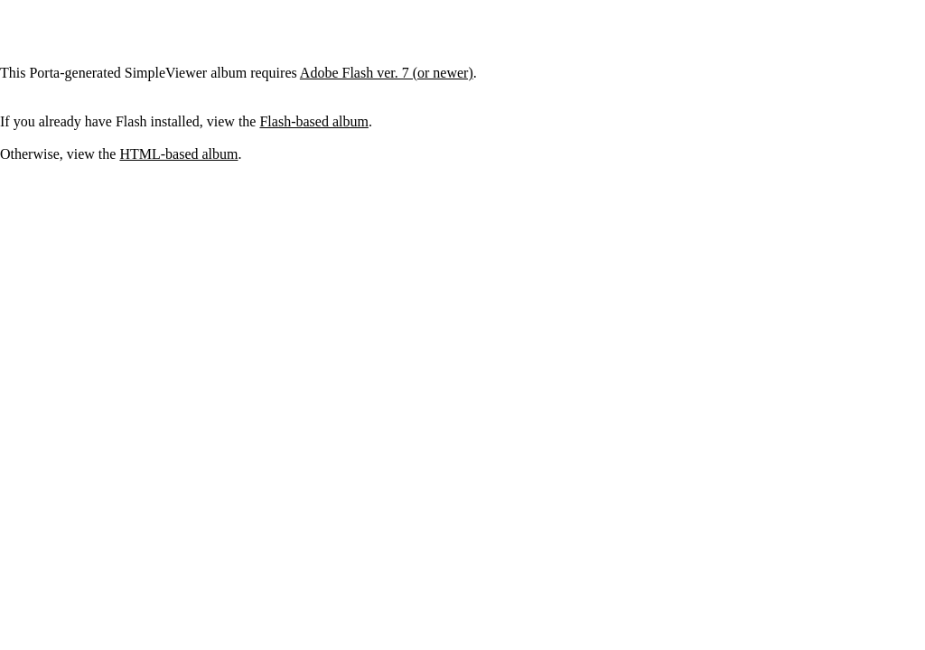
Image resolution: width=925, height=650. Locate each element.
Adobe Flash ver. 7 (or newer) (386, 72)
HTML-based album (178, 154)
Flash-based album (313, 121)
